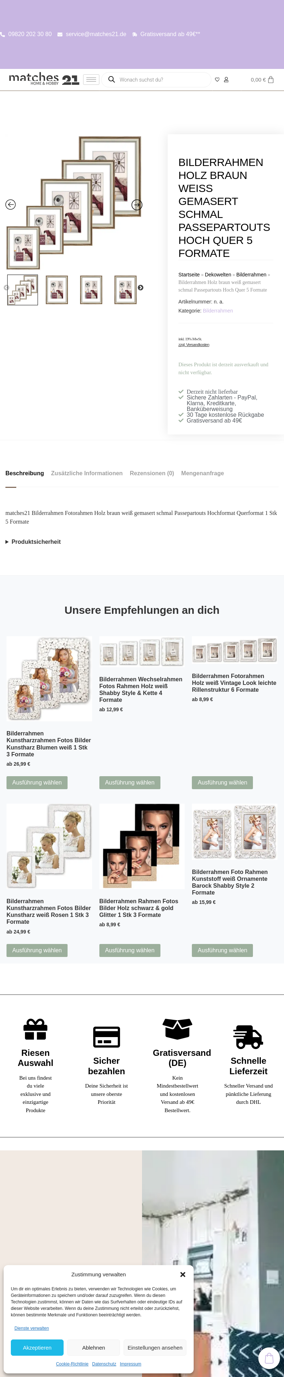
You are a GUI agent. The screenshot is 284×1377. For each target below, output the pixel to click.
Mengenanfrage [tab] (203, 473)
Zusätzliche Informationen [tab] (87, 473)
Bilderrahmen (251, 274)
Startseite (189, 274)
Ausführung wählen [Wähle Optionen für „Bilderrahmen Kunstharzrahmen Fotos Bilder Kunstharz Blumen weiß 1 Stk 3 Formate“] (37, 782)
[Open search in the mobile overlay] (156, 79)
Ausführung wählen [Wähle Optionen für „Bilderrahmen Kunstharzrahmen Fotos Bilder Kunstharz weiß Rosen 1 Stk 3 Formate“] (37, 950)
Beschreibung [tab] (24, 473)
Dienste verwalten (31, 1328)
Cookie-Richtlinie (72, 1364)
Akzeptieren (37, 1348)
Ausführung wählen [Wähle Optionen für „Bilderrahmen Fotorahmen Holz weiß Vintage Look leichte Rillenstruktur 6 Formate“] (222, 782)
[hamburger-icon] (91, 79)
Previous (6, 288)
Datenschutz (104, 1364)
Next (140, 288)
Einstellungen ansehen (155, 1348)
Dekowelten (218, 274)
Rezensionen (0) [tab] (152, 473)
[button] (182, 1274)
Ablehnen (93, 1348)
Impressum (130, 1364)
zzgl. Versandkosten (193, 344)
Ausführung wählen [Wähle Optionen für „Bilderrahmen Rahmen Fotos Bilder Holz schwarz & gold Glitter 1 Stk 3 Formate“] (130, 950)
